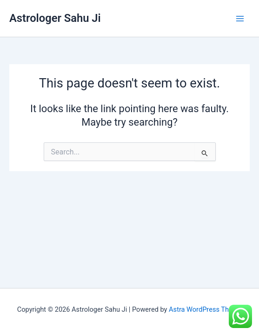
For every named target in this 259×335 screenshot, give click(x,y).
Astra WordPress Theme (205, 309)
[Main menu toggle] (240, 18)
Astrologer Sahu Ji (55, 18)
